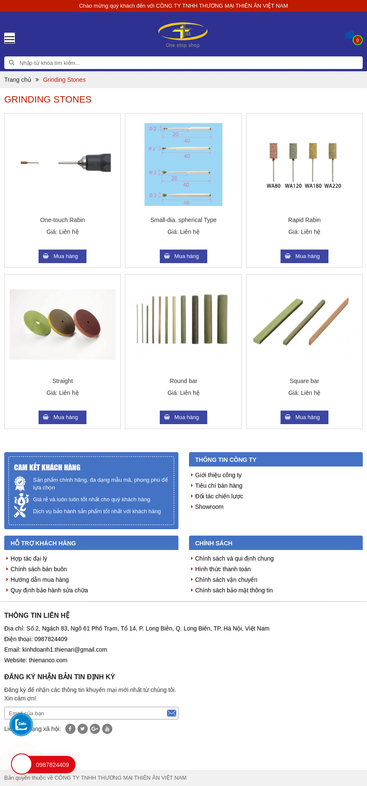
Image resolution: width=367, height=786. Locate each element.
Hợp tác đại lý (29, 558)
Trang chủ (17, 79)
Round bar (183, 381)
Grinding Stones (64, 79)
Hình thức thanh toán (223, 569)
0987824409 (50, 639)
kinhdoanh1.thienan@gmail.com (64, 649)
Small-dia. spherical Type (183, 220)
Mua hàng (65, 256)
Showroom (209, 506)
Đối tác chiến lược (219, 496)
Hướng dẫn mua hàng (40, 579)
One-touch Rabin (62, 220)
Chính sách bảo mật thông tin (234, 590)
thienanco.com (48, 660)
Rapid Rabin (304, 220)
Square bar (304, 381)
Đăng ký (171, 713)
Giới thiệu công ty (218, 475)
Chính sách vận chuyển (226, 579)
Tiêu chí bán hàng (219, 485)
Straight (63, 381)
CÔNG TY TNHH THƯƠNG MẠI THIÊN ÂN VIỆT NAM (222, 6)
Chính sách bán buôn (39, 569)
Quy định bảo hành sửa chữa (49, 590)
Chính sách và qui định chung (234, 558)
